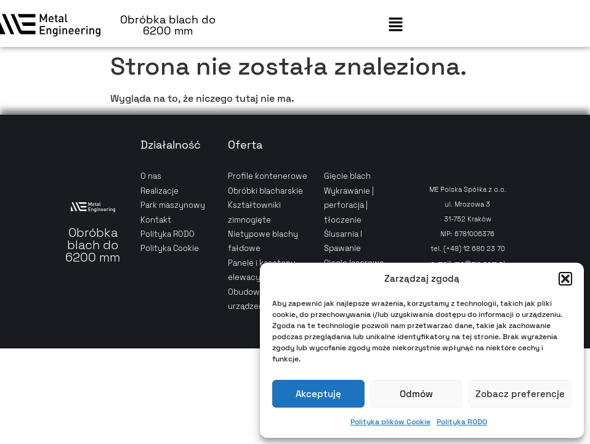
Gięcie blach (347, 176)
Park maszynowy (172, 205)
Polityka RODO (462, 422)
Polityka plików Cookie (390, 422)
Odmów (416, 394)
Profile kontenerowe (267, 176)
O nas (150, 176)
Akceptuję (318, 394)
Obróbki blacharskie (265, 191)
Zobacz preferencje (520, 394)
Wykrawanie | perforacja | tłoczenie (349, 205)
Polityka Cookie (169, 248)
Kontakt (155, 220)
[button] (565, 279)
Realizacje (159, 191)
